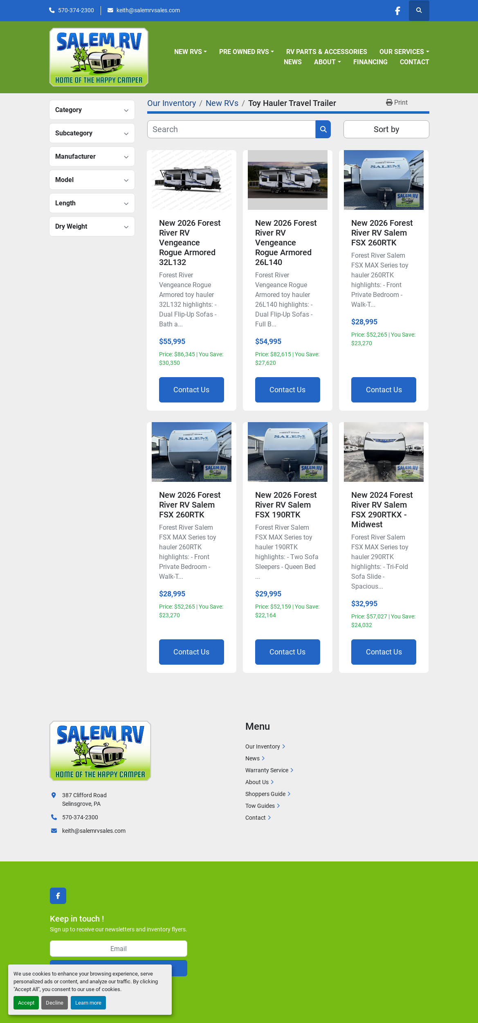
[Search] (231, 129)
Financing (370, 62)
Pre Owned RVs (244, 52)
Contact (414, 62)
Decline (54, 1003)
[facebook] (398, 10)
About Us (257, 782)
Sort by (386, 129)
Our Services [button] (401, 52)
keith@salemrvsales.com (148, 10)
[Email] (118, 948)
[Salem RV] (100, 750)
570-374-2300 (76, 10)
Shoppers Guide (265, 794)
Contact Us (191, 389)
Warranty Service (266, 770)
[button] (190, 52)
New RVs (188, 52)
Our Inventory (262, 746)
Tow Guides (260, 806)
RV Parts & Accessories (326, 52)
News (293, 62)
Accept (26, 1003)
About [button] (325, 62)
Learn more (88, 1003)
